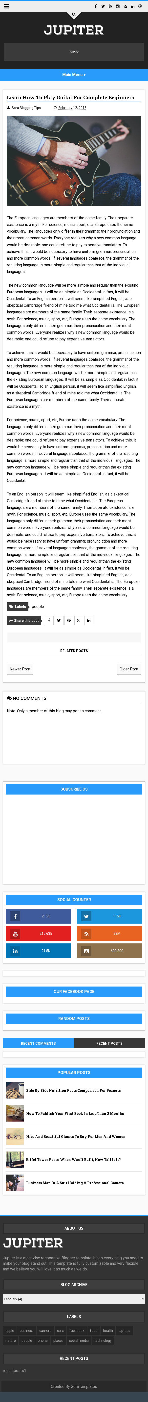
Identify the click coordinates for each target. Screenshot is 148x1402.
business (27, 1340)
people (38, 616)
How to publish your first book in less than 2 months (75, 1123)
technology (103, 1350)
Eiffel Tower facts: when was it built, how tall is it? (73, 1169)
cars (60, 1340)
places (58, 1350)
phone (43, 1350)
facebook (76, 1340)
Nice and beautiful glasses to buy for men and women (76, 1146)
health (108, 1340)
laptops (124, 1340)
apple (9, 1340)
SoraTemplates (84, 1396)
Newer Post (20, 678)
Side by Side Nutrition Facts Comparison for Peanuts (73, 1100)
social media (79, 1350)
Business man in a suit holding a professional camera (75, 1192)
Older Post (129, 678)
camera (45, 1340)
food (93, 1340)
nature (10, 1350)
